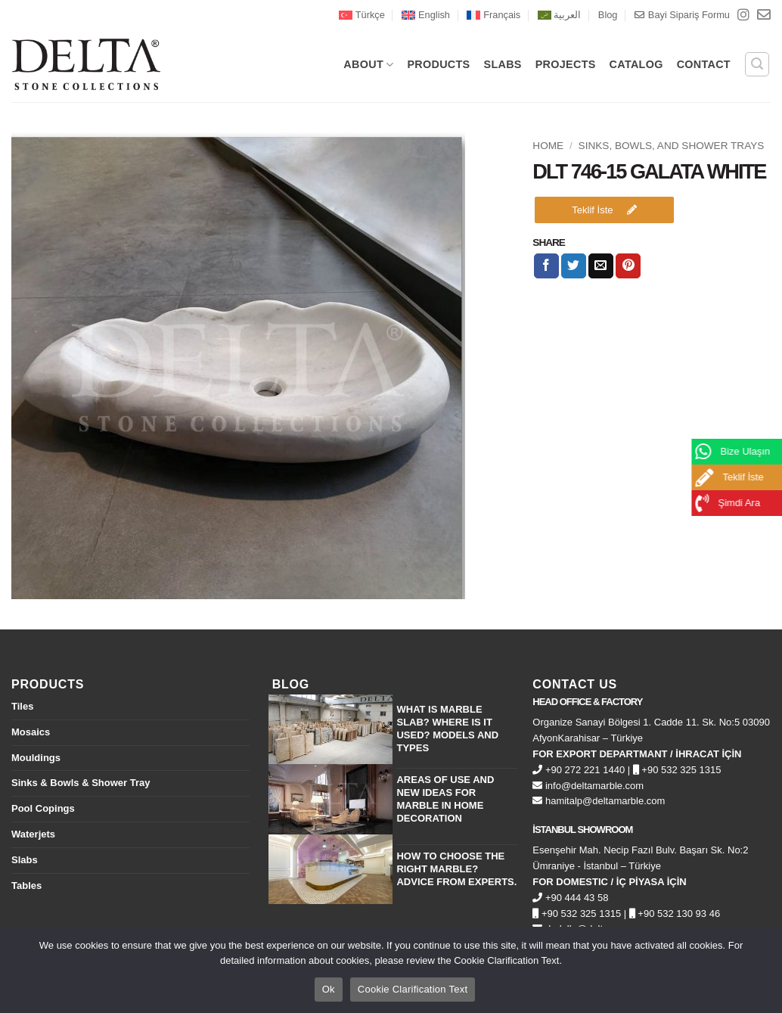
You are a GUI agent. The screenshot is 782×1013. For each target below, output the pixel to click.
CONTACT (704, 64)
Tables (26, 885)
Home (547, 145)
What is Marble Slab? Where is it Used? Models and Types (447, 729)
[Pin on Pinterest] (628, 266)
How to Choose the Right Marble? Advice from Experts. (456, 868)
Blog (608, 14)
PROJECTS (565, 64)
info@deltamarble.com (588, 785)
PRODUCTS (438, 64)
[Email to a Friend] (600, 266)
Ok (328, 989)
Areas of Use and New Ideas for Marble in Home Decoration (445, 799)
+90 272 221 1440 (578, 769)
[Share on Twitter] (573, 266)
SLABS (503, 64)
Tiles (22, 706)
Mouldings (36, 757)
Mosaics (30, 732)
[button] (757, 64)
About (368, 64)
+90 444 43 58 (570, 897)
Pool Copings (43, 808)
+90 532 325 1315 (677, 769)
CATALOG (636, 64)
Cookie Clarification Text (412, 989)
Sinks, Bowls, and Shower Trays (672, 145)
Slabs (24, 859)
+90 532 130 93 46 (674, 913)
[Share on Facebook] (546, 266)
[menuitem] (362, 15)
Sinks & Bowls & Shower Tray (81, 782)
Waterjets (33, 834)
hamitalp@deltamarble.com (598, 800)
